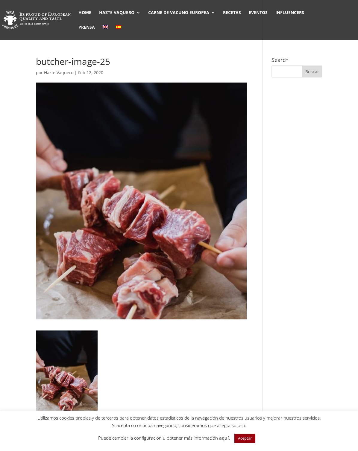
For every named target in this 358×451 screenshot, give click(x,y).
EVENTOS (258, 12)
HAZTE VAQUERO (116, 12)
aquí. (224, 438)
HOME (84, 12)
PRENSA (86, 27)
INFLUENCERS (289, 12)
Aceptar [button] (245, 438)
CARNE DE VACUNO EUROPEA (178, 12)
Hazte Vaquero (58, 72)
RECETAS (232, 12)
